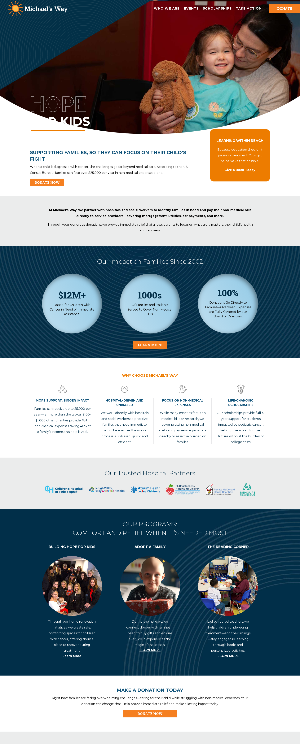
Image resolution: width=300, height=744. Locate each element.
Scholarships (217, 8)
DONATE (284, 8)
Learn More (150, 345)
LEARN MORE (150, 650)
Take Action (249, 8)
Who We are (167, 8)
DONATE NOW (47, 182)
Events (191, 8)
